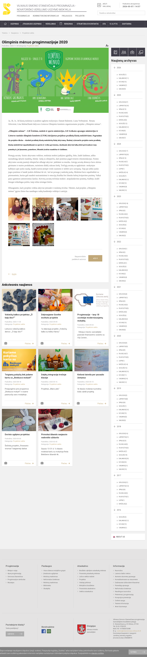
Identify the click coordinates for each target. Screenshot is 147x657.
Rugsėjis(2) (123, 214)
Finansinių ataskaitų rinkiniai (89, 573)
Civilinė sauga (120, 600)
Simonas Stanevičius (15, 576)
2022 (119, 242)
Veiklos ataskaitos (86, 591)
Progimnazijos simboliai (16, 579)
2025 (119, 95)
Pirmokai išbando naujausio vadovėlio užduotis (54, 436)
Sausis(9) (122, 89)
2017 (119, 475)
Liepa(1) (122, 169)
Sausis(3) (122, 235)
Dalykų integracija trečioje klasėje (53, 376)
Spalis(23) (122, 441)
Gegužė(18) (123, 455)
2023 (119, 196)
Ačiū (95, 258)
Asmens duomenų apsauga (125, 576)
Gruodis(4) (123, 294)
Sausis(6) (122, 330)
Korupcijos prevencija (123, 597)
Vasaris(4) (123, 134)
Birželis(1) (123, 263)
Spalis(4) (122, 402)
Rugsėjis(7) (123, 162)
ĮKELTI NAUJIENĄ (107, 5)
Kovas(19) (123, 524)
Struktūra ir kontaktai (88, 24)
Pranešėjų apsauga (122, 585)
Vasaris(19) (123, 379)
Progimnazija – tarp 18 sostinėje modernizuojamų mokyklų (90, 317)
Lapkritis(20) (124, 154)
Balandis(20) (124, 458)
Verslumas (50, 24)
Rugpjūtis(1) (124, 497)
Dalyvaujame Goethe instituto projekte (51, 316)
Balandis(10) (124, 410)
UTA (104, 24)
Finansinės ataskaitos (87, 588)
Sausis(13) (123, 190)
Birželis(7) (123, 451)
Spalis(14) (122, 158)
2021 (119, 287)
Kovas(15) (123, 82)
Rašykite (11, 634)
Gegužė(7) (122, 176)
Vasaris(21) (123, 466)
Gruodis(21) (123, 482)
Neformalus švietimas (51, 579)
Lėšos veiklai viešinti (86, 576)
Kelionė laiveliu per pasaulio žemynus (90, 376)
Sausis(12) (123, 382)
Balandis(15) (124, 371)
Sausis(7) (122, 138)
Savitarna (126, 24)
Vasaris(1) (123, 528)
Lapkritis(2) (123, 207)
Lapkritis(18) (124, 106)
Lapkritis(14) (124, 486)
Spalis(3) (122, 210)
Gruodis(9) (123, 343)
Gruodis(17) (123, 151)
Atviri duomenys (121, 606)
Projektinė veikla (28, 33)
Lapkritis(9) (123, 346)
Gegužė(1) (122, 75)
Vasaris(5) (123, 417)
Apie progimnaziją (14, 573)
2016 (119, 510)
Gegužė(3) (122, 266)
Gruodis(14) (123, 203)
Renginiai (68, 24)
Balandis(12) (124, 127)
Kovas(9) (122, 131)
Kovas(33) (123, 462)
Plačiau (28, 344)
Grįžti (14, 274)
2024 (119, 144)
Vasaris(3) (123, 232)
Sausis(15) (123, 469)
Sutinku (133, 652)
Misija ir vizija (12, 570)
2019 (119, 388)
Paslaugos (67, 16)
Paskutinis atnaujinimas (131, 5)
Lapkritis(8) (123, 399)
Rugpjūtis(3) (124, 165)
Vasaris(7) (123, 85)
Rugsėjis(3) (123, 256)
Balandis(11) (124, 78)
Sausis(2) (122, 281)
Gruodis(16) (123, 433)
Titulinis (5, 33)
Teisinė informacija (122, 603)
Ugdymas (14, 24)
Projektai (79, 16)
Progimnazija (23, 16)
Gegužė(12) (123, 123)
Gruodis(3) (123, 395)
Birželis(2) (123, 221)
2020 (119, 336)
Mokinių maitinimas (50, 576)
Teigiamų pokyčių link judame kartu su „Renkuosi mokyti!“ (19, 376)
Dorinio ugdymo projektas (17, 434)
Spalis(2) (122, 252)
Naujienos (15, 33)
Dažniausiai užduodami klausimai (127, 582)
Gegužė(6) (122, 225)
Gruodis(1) (123, 249)
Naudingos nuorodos (123, 591)
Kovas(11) (123, 375)
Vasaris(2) (123, 326)
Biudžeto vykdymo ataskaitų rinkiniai (92, 570)
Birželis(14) (123, 172)
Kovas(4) (122, 228)
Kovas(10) (123, 183)
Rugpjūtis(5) (124, 116)
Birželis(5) (123, 120)
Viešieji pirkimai (85, 582)
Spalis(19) (122, 109)
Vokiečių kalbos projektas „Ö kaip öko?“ (19, 316)
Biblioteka (47, 585)
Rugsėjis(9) (123, 113)
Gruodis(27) (123, 102)
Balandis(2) (123, 270)
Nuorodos (118, 570)
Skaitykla (46, 588)
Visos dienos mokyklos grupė (54, 570)
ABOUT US (120, 537)
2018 (119, 426)
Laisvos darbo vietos (122, 573)
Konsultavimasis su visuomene (126, 579)
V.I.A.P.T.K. (114, 24)
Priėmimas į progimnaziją (124, 594)
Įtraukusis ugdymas (32, 24)
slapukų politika (97, 653)
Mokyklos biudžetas (86, 585)
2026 (119, 68)
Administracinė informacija (46, 16)
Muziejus (11, 582)
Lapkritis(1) (123, 298)
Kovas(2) (122, 274)
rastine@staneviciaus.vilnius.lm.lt (129, 631)
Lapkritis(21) (124, 437)
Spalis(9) (122, 350)
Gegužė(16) (123, 368)
